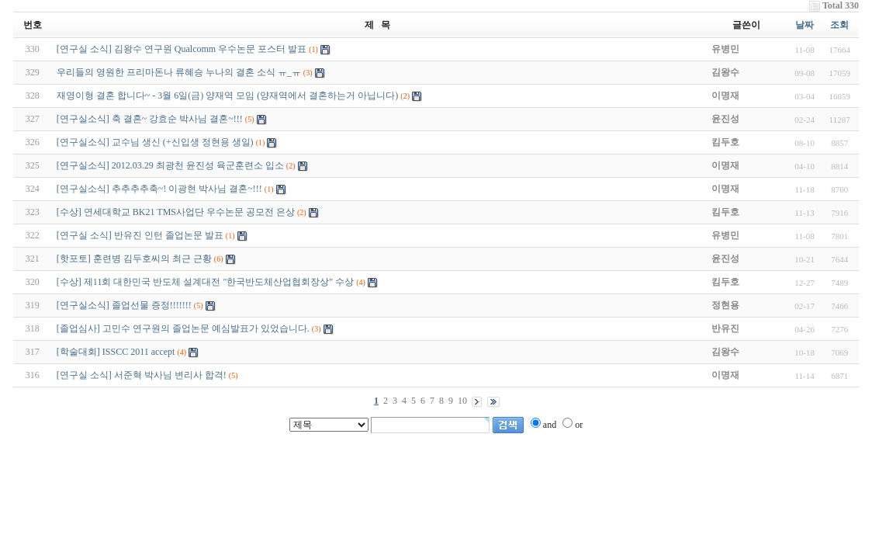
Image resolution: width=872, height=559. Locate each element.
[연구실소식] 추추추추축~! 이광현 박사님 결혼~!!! (159, 188)
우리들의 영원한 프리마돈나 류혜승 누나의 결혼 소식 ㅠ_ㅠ (179, 72)
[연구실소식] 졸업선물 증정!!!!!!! (124, 305)
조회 (839, 24)
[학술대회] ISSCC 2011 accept (116, 351)
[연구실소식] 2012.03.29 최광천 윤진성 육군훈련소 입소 (170, 165)
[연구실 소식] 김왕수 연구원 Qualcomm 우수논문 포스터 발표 (181, 48)
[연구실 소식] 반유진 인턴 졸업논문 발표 (140, 235)
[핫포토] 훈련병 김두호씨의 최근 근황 (134, 258)
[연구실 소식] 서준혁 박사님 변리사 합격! (142, 375)
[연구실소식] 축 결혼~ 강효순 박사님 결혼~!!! (150, 118)
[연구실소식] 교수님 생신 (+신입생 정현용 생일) (155, 142)
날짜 (804, 24)
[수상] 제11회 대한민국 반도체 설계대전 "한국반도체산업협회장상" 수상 (205, 281)
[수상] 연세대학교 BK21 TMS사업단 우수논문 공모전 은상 (176, 212)
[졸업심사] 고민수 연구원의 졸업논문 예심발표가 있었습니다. (183, 328)
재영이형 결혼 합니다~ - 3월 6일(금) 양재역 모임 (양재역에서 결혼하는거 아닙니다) (227, 95)
